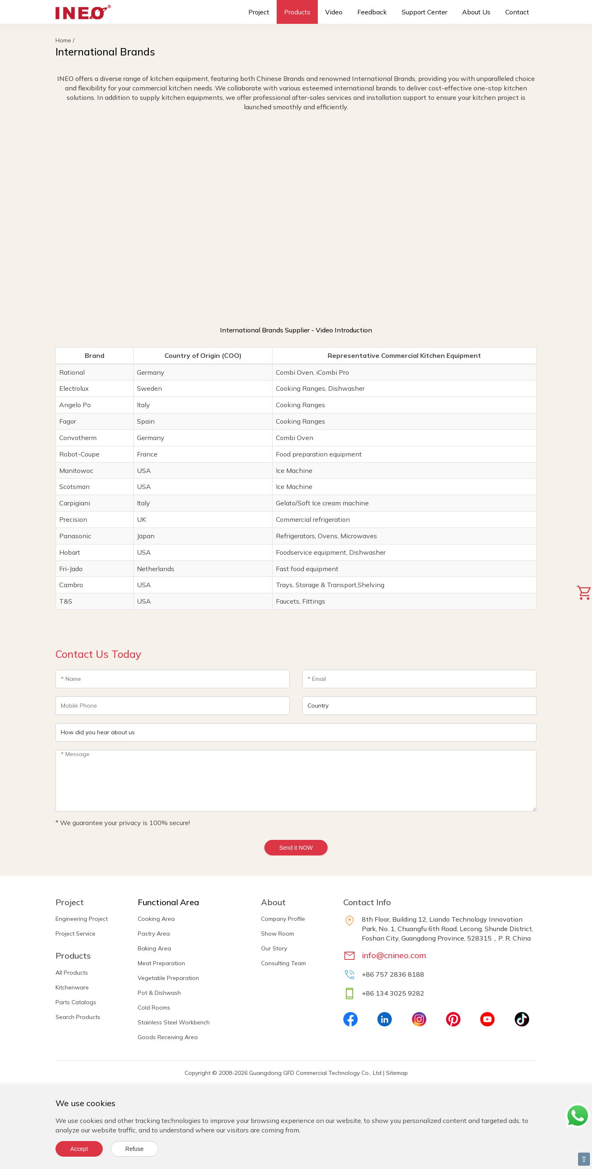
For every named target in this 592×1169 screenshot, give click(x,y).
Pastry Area (154, 933)
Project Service (75, 933)
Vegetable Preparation (168, 978)
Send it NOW (296, 847)
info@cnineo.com (394, 955)
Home (63, 40)
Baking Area (154, 948)
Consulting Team (283, 963)
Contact (517, 12)
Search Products (78, 1017)
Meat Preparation (161, 963)
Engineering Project (82, 918)
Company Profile (283, 918)
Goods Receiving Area (168, 1037)
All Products (72, 972)
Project (258, 12)
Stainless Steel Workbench (174, 1022)
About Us (476, 12)
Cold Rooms (154, 1007)
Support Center (424, 12)
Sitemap (397, 1073)
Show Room (277, 933)
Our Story (274, 948)
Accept (79, 1149)
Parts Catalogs (76, 1002)
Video (333, 12)
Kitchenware (72, 987)
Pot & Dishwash (159, 992)
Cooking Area (156, 918)
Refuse (134, 1149)
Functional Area (168, 902)
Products (297, 12)
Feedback (372, 12)
